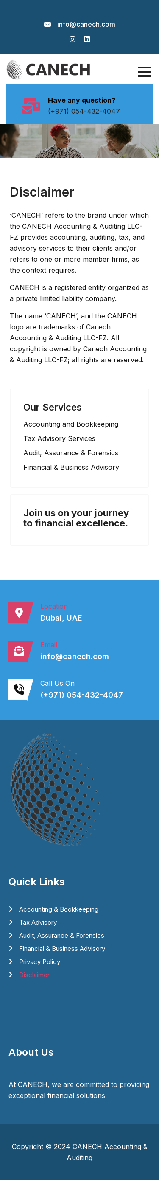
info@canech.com (86, 24)
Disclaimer (34, 975)
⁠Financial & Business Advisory (62, 949)
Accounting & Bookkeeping (58, 909)
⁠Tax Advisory (38, 922)
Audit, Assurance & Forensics (61, 935)
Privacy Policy (39, 962)
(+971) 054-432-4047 (84, 111)
